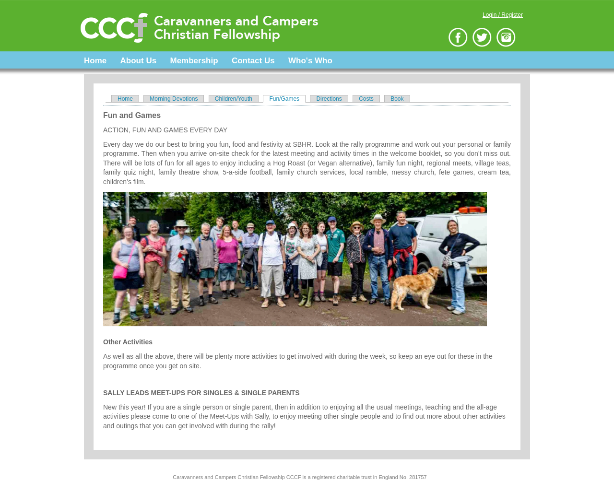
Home (95, 60)
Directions (329, 98)
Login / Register (503, 15)
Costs (366, 98)
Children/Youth (233, 98)
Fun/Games (287, 98)
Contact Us (253, 60)
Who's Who (310, 60)
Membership (194, 60)
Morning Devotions (174, 98)
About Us (138, 60)
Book (396, 98)
